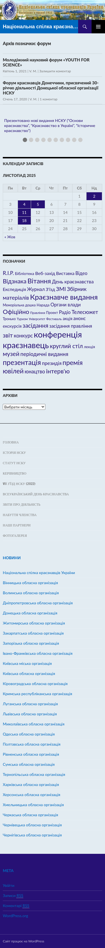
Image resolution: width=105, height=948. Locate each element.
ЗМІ (61, 288)
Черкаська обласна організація (30, 814)
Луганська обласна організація (30, 703)
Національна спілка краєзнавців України (40, 26)
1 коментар (48, 99)
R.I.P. (8, 273)
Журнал (36, 289)
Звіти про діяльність (21, 504)
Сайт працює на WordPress (23, 941)
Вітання (39, 281)
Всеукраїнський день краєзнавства (36, 494)
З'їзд (50, 289)
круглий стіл (66, 346)
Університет (37, 319)
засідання (35, 325)
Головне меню (98, 26)
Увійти (8, 885)
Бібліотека (24, 273)
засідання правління (70, 326)
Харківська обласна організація (31, 784)
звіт (8, 335)
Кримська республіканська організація (37, 693)
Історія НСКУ (14, 452)
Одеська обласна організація (29, 734)
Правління (37, 313)
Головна (11, 442)
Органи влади (65, 304)
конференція (58, 334)
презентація (22, 362)
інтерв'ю (57, 371)
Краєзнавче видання (64, 296)
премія (72, 362)
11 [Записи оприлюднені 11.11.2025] (24, 212)
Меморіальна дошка (19, 305)
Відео (81, 273)
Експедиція (14, 289)
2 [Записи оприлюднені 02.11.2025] (94, 196)
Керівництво (14, 473)
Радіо (65, 312)
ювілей (13, 371)
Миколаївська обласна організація (33, 724)
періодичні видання (44, 354)
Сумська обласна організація (29, 764)
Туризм (22, 319)
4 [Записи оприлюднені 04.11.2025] (24, 204)
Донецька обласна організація (30, 613)
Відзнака (14, 281)
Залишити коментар (55, 71)
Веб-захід (45, 273)
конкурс (23, 335)
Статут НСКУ (14, 463)
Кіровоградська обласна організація (35, 683)
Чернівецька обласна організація (32, 824)
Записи (13, 895)
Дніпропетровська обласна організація (38, 602)
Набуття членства (20, 514)
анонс (79, 318)
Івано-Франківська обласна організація (38, 653)
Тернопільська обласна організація (34, 774)
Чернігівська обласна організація (32, 835)
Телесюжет (85, 312)
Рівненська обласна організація (31, 754)
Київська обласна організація (29, 673)
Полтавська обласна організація (31, 744)
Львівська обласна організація (30, 713)
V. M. (33, 71)
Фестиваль (54, 319)
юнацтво (35, 371)
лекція (89, 346)
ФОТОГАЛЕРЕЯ (15, 535)
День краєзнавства (73, 282)
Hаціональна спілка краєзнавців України (39, 572)
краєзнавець (26, 345)
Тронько (9, 319)
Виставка (65, 273)
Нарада (43, 305)
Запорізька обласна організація (31, 643)
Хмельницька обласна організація (33, 804)
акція (67, 318)
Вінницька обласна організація (30, 582)
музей (11, 353)
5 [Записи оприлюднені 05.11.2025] (38, 204)
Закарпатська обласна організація (33, 633)
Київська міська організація (27, 663)
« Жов (9, 236)
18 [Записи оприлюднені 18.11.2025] (24, 220)
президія (52, 363)
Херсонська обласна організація (31, 794)
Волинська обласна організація (31, 592)
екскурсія (12, 326)
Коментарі (16, 905)
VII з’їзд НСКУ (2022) (19, 483)
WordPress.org (15, 915)
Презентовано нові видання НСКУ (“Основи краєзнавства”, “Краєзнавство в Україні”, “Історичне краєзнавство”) (49, 125)
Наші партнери (17, 525)
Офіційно (16, 311)
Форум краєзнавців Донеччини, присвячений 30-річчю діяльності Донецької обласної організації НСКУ (51, 87)
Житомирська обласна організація (34, 623)
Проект (52, 313)
